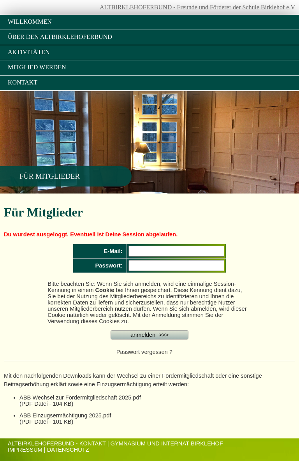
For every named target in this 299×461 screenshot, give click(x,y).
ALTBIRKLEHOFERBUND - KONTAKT (57, 443)
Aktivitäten (29, 52)
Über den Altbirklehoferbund (60, 36)
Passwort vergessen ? (144, 352)
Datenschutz (68, 450)
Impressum (25, 450)
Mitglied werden (37, 67)
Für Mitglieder (49, 176)
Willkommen (30, 21)
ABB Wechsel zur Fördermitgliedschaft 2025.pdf (80, 397)
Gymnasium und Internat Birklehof (167, 443)
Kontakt (22, 82)
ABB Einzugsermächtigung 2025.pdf (65, 415)
